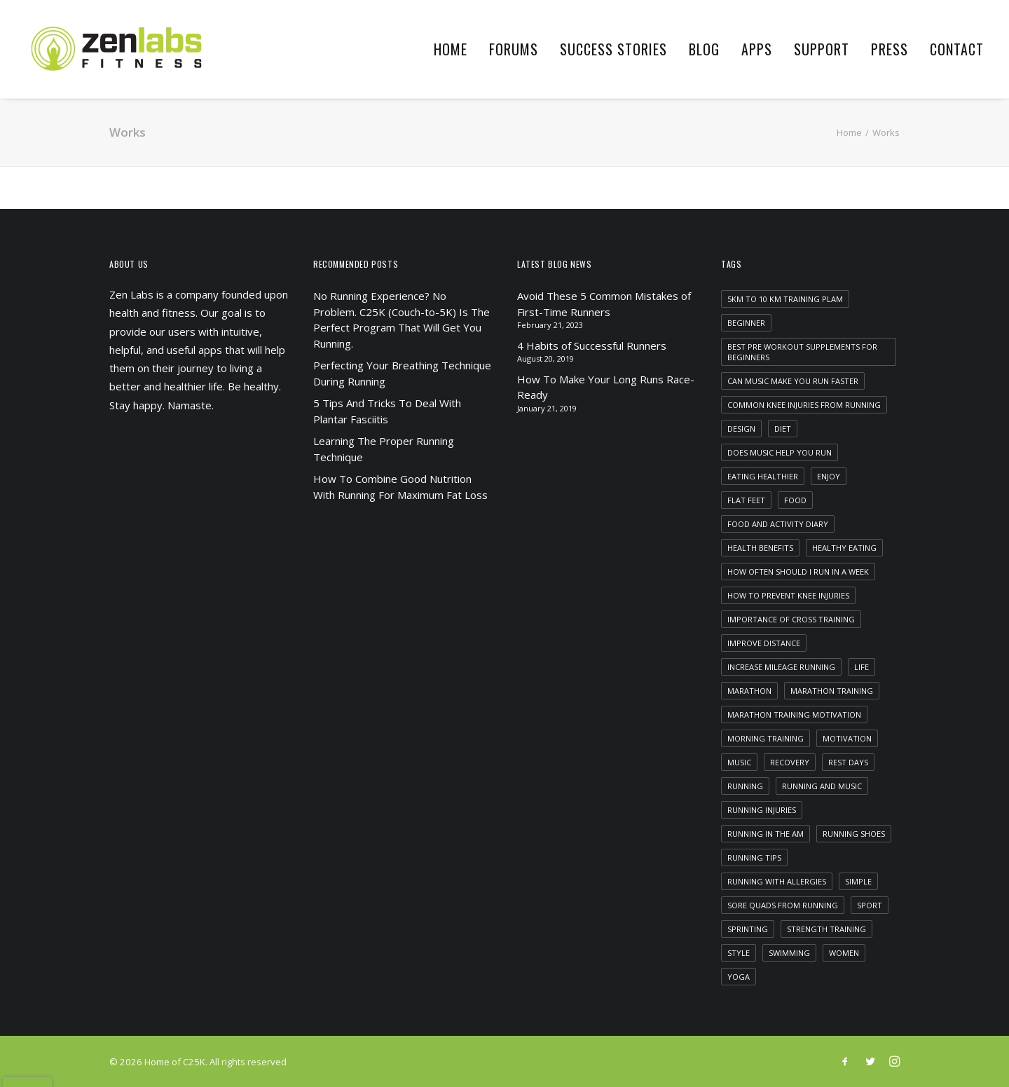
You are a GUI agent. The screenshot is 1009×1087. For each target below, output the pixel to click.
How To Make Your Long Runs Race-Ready (605, 387)
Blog (704, 49)
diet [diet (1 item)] (782, 428)
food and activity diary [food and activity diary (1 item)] (777, 524)
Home (450, 49)
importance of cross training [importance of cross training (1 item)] (791, 619)
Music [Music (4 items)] (739, 762)
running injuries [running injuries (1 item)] (761, 810)
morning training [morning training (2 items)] (765, 738)
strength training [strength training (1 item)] (826, 929)
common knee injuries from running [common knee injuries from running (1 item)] (804, 404)
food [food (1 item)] (795, 500)
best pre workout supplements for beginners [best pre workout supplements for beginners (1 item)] (802, 351)
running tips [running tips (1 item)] (754, 857)
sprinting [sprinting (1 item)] (747, 929)
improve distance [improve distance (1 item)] (763, 643)
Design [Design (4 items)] (741, 428)
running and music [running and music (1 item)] (822, 786)
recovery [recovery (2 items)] (789, 762)
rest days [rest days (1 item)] (848, 762)
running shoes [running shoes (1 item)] (854, 833)
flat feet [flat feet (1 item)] (746, 500)
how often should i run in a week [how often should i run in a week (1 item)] (798, 571)
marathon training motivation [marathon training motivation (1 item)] (794, 714)
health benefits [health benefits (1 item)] (760, 547)
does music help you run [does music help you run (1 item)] (779, 452)
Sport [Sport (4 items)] (869, 905)
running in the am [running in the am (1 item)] (765, 833)
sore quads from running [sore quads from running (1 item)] (782, 905)
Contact (957, 49)
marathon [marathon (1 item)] (749, 690)
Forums (513, 49)
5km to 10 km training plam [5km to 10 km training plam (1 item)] (785, 299)
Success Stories (613, 49)
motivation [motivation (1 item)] (847, 738)
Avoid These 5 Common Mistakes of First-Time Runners (604, 304)
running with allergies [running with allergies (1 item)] (776, 881)
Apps (756, 49)
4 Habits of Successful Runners (591, 346)
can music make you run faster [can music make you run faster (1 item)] (792, 381)
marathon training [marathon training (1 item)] (831, 690)
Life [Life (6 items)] (861, 667)
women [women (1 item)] (844, 953)
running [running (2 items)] (745, 786)
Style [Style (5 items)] (738, 953)
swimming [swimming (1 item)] (789, 953)
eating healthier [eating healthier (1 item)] (762, 476)
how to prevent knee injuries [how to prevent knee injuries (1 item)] (788, 595)
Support (821, 49)
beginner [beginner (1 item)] (746, 322)
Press (889, 49)
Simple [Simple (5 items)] (858, 881)
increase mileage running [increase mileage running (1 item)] (781, 667)
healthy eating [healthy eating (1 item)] (844, 547)
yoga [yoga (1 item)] (738, 976)
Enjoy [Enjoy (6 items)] (828, 476)
